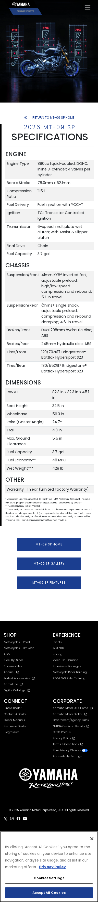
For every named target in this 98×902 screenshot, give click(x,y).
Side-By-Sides (13, 660)
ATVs (7, 654)
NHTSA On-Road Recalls (71, 726)
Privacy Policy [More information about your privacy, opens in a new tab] (52, 867)
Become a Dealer (15, 726)
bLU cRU (58, 648)
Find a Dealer (12, 708)
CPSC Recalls (62, 732)
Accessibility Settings (67, 756)
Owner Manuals (14, 720)
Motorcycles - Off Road (19, 648)
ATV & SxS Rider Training (69, 678)
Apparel (11, 672)
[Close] (91, 838)
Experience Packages (67, 666)
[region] (49, 867)
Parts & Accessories (19, 678)
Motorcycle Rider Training (70, 672)
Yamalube (13, 684)
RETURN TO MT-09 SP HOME (49, 117)
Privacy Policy (64, 738)
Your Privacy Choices (70, 750)
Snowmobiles (13, 666)
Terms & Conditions (68, 744)
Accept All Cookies (48, 892)
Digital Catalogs (17, 690)
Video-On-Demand (65, 660)
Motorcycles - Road (17, 642)
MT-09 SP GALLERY (49, 564)
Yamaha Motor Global (70, 714)
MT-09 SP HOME (49, 544)
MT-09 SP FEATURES (49, 583)
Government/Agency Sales (71, 720)
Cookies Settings (49, 878)
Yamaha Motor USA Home (73, 708)
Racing (57, 654)
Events (57, 642)
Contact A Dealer (15, 714)
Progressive (11, 732)
